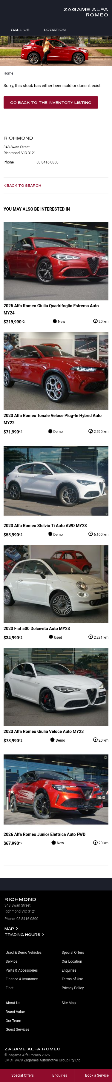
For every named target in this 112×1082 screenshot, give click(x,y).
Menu (107, 29)
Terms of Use (72, 979)
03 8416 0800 (47, 162)
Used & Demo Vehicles (24, 952)
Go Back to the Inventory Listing (50, 102)
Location (50, 29)
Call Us (16, 29)
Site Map (69, 1003)
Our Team (13, 1021)
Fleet (9, 988)
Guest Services (17, 1029)
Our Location (72, 961)
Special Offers (73, 952)
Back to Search (24, 185)
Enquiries (69, 970)
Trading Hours (22, 934)
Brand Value (15, 1012)
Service (11, 961)
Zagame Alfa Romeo (85, 12)
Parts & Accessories (22, 970)
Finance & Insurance (22, 979)
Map (9, 928)
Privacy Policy (73, 988)
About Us (13, 1003)
